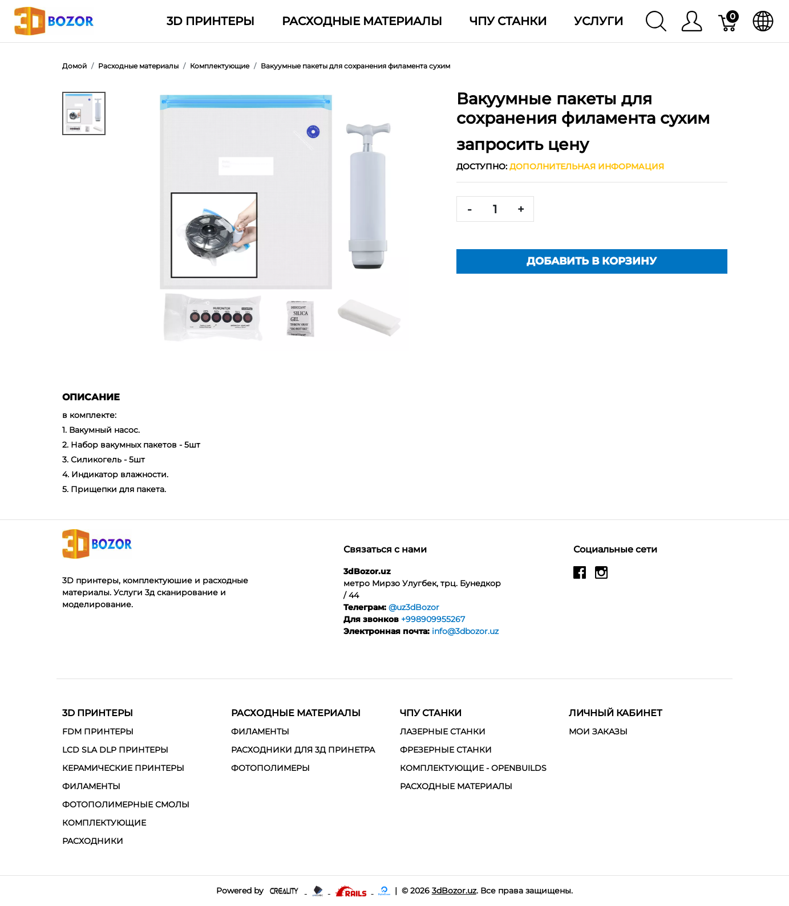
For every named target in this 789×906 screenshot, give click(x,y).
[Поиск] (656, 21)
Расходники (92, 841)
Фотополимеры (270, 768)
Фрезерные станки (446, 750)
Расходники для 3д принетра (303, 750)
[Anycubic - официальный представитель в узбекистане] (318, 890)
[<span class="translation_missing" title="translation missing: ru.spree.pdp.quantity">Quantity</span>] (495, 209)
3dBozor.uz (454, 890)
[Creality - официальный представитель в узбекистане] (285, 890)
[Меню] (691, 21)
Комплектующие (104, 823)
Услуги (598, 21)
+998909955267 (433, 619)
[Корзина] (728, 21)
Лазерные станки (442, 731)
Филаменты (91, 786)
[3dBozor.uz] (54, 20)
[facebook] (579, 577)
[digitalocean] (384, 890)
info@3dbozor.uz (465, 631)
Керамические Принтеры (123, 768)
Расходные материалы (362, 21)
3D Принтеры (210, 21)
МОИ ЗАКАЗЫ (598, 731)
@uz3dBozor (414, 607)
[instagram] (601, 577)
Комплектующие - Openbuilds (473, 768)
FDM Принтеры (97, 731)
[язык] (763, 21)
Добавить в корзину (592, 261)
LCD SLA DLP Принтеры (115, 750)
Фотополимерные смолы (125, 804)
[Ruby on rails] (352, 890)
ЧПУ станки (508, 21)
